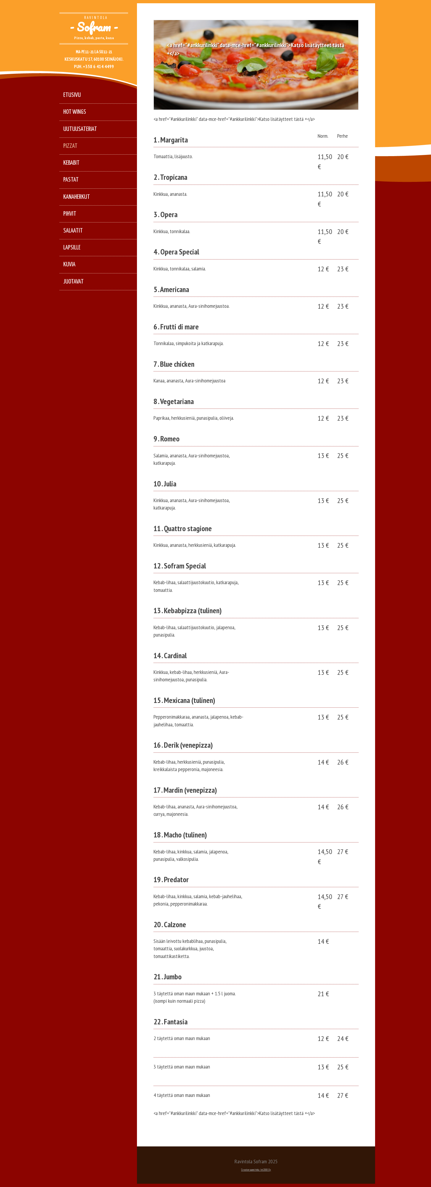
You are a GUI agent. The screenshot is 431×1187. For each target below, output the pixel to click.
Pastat (71, 180)
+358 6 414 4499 (98, 66)
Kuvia (69, 264)
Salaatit (73, 231)
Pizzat (70, 146)
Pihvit (69, 214)
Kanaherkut (76, 197)
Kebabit (71, 163)
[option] (256, 65)
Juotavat (73, 282)
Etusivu (72, 95)
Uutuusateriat (80, 129)
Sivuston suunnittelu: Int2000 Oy (256, 1170)
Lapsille (71, 248)
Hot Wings (74, 112)
